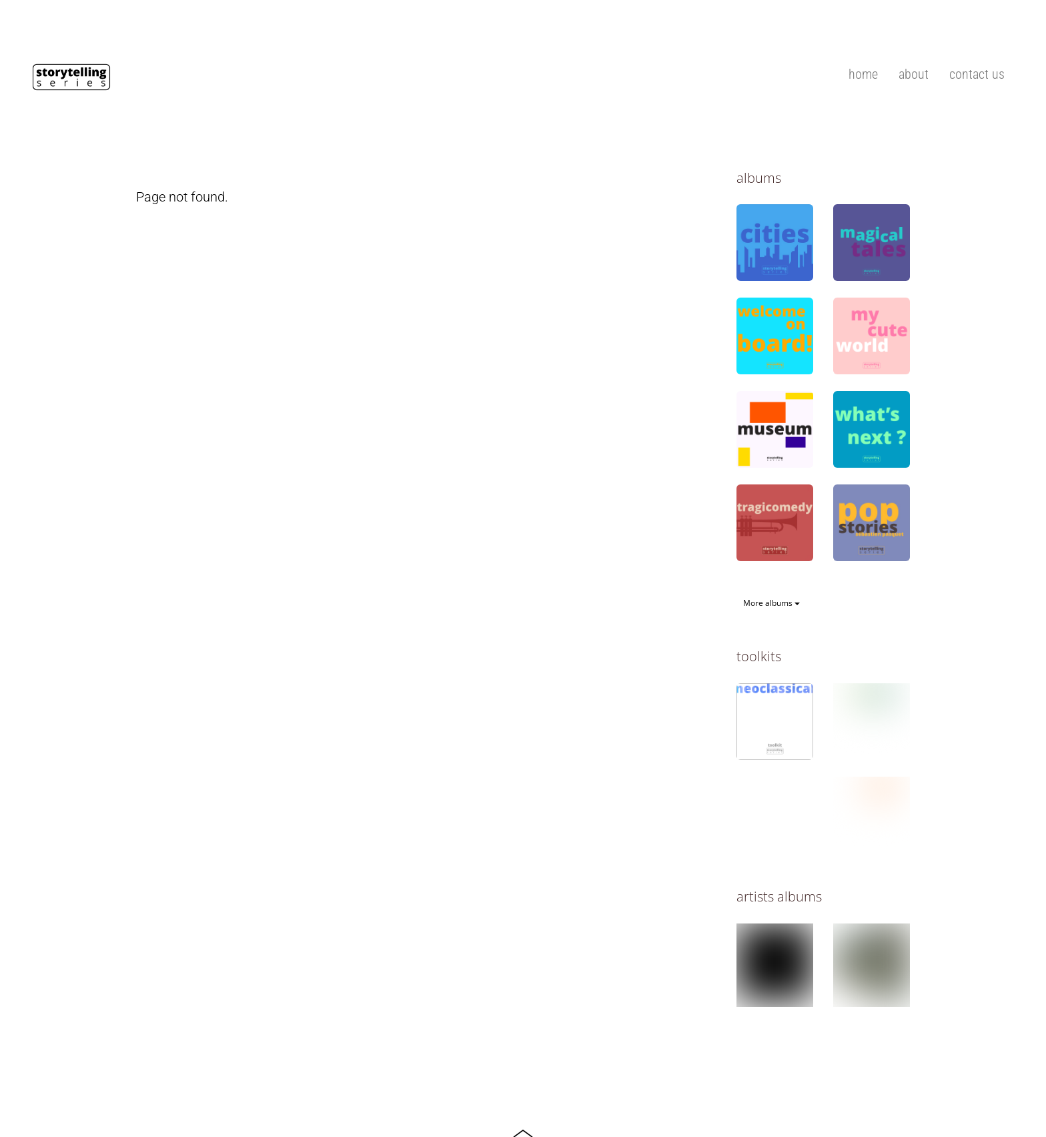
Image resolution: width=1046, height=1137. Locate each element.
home (863, 74)
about (914, 74)
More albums (771, 603)
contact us (977, 74)
